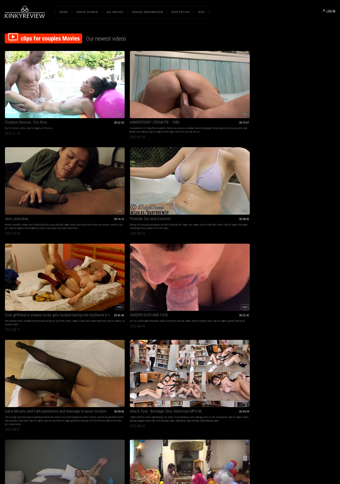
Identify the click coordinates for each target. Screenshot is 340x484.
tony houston (171, 170)
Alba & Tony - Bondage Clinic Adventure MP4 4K (170, 161)
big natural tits (176, 244)
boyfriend (309, 99)
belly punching (314, 241)
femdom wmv (88, 319)
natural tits (127, 166)
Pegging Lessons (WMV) (157, 309)
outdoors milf (228, 102)
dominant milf (88, 251)
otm (163, 170)
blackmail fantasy (97, 244)
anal (242, 241)
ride (292, 170)
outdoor (37, 166)
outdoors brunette (221, 393)
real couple (259, 95)
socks (288, 95)
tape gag (149, 170)
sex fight (62, 315)
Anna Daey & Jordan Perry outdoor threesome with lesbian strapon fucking (237, 380)
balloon (122, 389)
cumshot (114, 386)
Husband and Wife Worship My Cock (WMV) (36, 380)
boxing (323, 241)
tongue (159, 95)
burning (48, 319)
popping (298, 170)
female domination (281, 241)
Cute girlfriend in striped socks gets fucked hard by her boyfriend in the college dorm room (304, 90)
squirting (12, 241)
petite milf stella (220, 170)
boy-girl (320, 95)
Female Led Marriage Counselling (97, 235)
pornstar (225, 389)
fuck (275, 166)
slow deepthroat (165, 102)
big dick (312, 95)
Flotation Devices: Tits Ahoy (26, 90)
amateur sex (118, 99)
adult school (298, 99)
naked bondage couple (156, 177)
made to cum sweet (182, 102)
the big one (281, 161)
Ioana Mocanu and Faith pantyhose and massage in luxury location (103, 161)
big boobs (93, 99)
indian (148, 99)
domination (46, 166)
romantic (189, 99)
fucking (209, 95)
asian (186, 95)
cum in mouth (168, 95)
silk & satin (108, 241)
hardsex (253, 389)
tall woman (83, 244)
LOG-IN (331, 11)
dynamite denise (288, 248)
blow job (142, 241)
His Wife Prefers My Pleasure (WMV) (233, 309)
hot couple (260, 99)
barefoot (150, 166)
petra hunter (77, 319)
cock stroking (77, 173)
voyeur (242, 166)
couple (141, 99)
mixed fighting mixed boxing (308, 248)
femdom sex (163, 315)
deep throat (94, 95)
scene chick (254, 248)
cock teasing (108, 170)
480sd (296, 244)
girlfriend (329, 95)
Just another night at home (26, 235)
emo (232, 244)
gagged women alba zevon (158, 173)
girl (91, 389)
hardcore (85, 99)
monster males (161, 248)
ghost (302, 244)
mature (112, 95)
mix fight (309, 244)
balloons (307, 166)
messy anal (243, 248)
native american (169, 99)
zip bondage (190, 173)
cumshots (151, 95)
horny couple (111, 102)
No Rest (145, 380)
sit (120, 386)
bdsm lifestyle (95, 170)
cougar (221, 166)
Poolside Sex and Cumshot (226, 90)
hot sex (80, 106)
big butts (104, 95)
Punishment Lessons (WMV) (294, 309)
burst (275, 173)
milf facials (47, 95)
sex (238, 95)
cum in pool (240, 102)
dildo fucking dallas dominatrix (109, 319)
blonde (209, 386)
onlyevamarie (36, 322)
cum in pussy (84, 102)
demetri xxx (144, 251)
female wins (295, 251)
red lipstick (122, 248)
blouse (75, 248)
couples (237, 244)
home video (53, 315)
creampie (76, 99)
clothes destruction (35, 319)
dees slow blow (150, 90)
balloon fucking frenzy (88, 380)
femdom (294, 241)
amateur (281, 95)
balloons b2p (321, 166)
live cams (250, 166)
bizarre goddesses (80, 170)
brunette (142, 95)
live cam (233, 170)
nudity (157, 166)
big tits (8, 95)
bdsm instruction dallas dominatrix (184, 319)
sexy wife (121, 102)
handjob (281, 166)
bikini (243, 95)
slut (237, 166)
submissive (278, 315)
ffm (247, 389)
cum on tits (21, 319)
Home (64, 12)
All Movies (115, 12)
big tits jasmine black (178, 248)
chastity (94, 315)
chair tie (157, 170)
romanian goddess (87, 248)
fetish (74, 386)
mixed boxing (286, 244)
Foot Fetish (180, 12)
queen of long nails (104, 251)
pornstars (148, 244)
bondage (75, 315)
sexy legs (125, 244)
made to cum (237, 315)
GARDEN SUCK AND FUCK (24, 161)
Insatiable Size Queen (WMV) (94, 309)
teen (275, 95)
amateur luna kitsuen (251, 244)
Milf (201, 12)
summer (209, 102)
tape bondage (166, 166)
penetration (164, 244)
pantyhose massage (87, 177)
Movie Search (87, 12)
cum (208, 99)
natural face (144, 106)
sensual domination (85, 241)
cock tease (89, 166)
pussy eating (226, 95)
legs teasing (116, 173)
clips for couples (33, 95)
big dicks (179, 95)
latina (22, 95)
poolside (217, 102)
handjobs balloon (286, 173)
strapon (209, 389)
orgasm (235, 241)
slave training (291, 315)
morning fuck (10, 326)
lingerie (142, 166)
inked (23, 170)
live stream (244, 173)
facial (237, 386)
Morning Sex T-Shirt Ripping (25, 309)
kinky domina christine (106, 248)
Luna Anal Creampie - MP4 (226, 235)
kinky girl (128, 177)
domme (8, 170)
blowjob (193, 95)
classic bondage (190, 166)
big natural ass (157, 251)
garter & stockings (122, 241)
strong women (145, 386)
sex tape (55, 319)
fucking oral (53, 170)
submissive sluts (13, 386)
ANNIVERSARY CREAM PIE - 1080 (97, 90)
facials (15, 95)
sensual (181, 99)
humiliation (85, 315)
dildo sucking (52, 386)
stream (225, 173)
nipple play (24, 315)
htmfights (284, 251)
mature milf (216, 173)
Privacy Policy (187, 434)
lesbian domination (222, 315)
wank (128, 389)
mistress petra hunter (124, 315)
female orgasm (105, 99)
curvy (118, 95)
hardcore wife (256, 173)
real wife (234, 173)
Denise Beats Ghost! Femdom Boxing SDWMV (304, 235)
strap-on (153, 315)
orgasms (106, 386)
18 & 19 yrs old (220, 241)
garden (44, 170)
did (174, 166)
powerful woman (113, 244)
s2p (313, 170)
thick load (195, 102)
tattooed (16, 170)
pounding (210, 244)
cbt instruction (309, 315)
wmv (329, 241)
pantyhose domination (111, 166)
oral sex (216, 95)
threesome (229, 386)
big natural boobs (191, 244)
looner (304, 170)
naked (179, 166)
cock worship (77, 166)
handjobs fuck (78, 393)
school (276, 99)
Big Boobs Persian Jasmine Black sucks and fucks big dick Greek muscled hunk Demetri (170, 235)
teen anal (233, 248)
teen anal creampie (220, 248)
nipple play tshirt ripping (53, 322)
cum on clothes (223, 99)
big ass (124, 95)
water (237, 99)
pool (232, 99)
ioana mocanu (78, 180)
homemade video (24, 326)
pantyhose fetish (122, 170)
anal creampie (260, 241)
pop (309, 170)
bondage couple (177, 173)
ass (300, 166)
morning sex (10, 319)
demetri (192, 248)
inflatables (278, 170)
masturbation (78, 95)
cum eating (157, 99)
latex (300, 315)
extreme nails (119, 251)
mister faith (89, 173)
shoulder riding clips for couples (181, 386)
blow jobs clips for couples (44, 241)
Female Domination (147, 12)
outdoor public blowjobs (23, 166)
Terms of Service (155, 434)
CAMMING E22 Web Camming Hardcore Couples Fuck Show (237, 161)
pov (234, 95)
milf (87, 95)
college (289, 99)
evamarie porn (38, 326)
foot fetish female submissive (110, 177)
